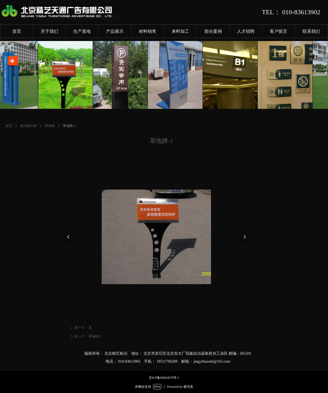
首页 (8, 126)
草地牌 (50, 126)
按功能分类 (28, 126)
